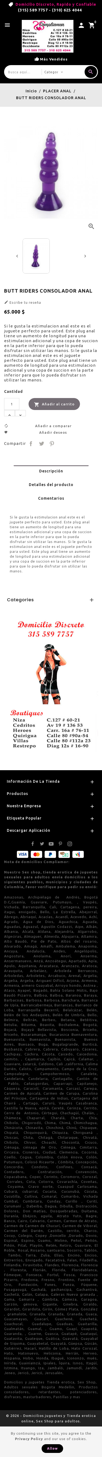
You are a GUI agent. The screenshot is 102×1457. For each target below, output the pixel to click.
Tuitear (41, 443)
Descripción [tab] (51, 471)
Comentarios (51, 498)
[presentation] (17, 256)
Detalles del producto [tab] (51, 484)
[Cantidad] (11, 404)
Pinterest (52, 443)
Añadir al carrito (54, 404)
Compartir (31, 443)
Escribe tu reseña (22, 302)
